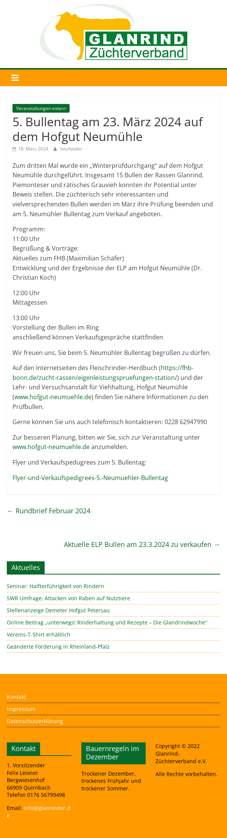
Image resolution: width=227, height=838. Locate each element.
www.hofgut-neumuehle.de (53, 397)
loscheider (71, 149)
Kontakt (16, 696)
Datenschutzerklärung (35, 721)
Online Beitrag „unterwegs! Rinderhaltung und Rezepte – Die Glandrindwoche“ (107, 622)
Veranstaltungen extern (41, 108)
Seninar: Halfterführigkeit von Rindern (55, 586)
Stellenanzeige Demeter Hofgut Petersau (58, 610)
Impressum (21, 709)
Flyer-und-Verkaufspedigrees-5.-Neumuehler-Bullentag (90, 478)
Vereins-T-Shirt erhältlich (38, 634)
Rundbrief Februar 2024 (48, 510)
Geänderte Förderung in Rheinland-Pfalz (58, 646)
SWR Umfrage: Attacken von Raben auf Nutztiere (68, 598)
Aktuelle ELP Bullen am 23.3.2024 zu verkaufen (142, 544)
